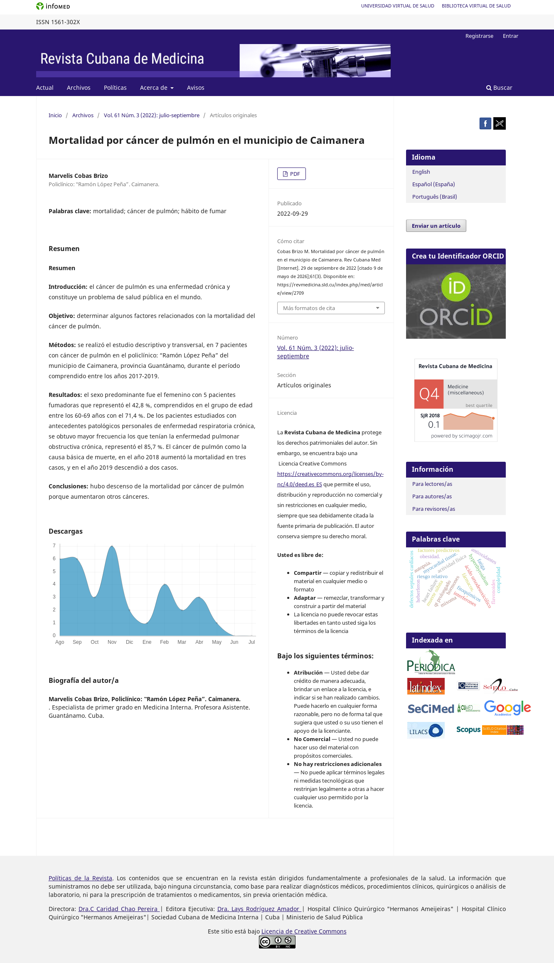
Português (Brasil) (434, 196)
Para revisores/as (433, 508)
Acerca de (154, 87)
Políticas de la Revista (80, 878)
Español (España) (433, 184)
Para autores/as (432, 496)
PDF (294, 173)
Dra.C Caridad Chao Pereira (119, 909)
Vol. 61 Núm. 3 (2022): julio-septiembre (151, 115)
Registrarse (479, 35)
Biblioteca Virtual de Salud (476, 5)
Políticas (115, 87)
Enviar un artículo (436, 225)
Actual (45, 87)
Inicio (55, 115)
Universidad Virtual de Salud (397, 5)
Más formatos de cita (309, 308)
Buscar (499, 87)
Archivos (79, 87)
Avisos (195, 87)
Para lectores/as (432, 484)
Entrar (510, 35)
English (421, 171)
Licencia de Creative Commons (304, 931)
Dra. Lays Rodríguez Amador (259, 909)
